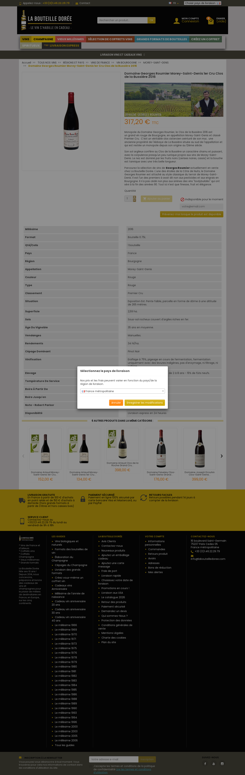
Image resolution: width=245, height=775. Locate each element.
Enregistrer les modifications (145, 403)
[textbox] (122, 391)
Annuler (116, 403)
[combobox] (122, 391)
